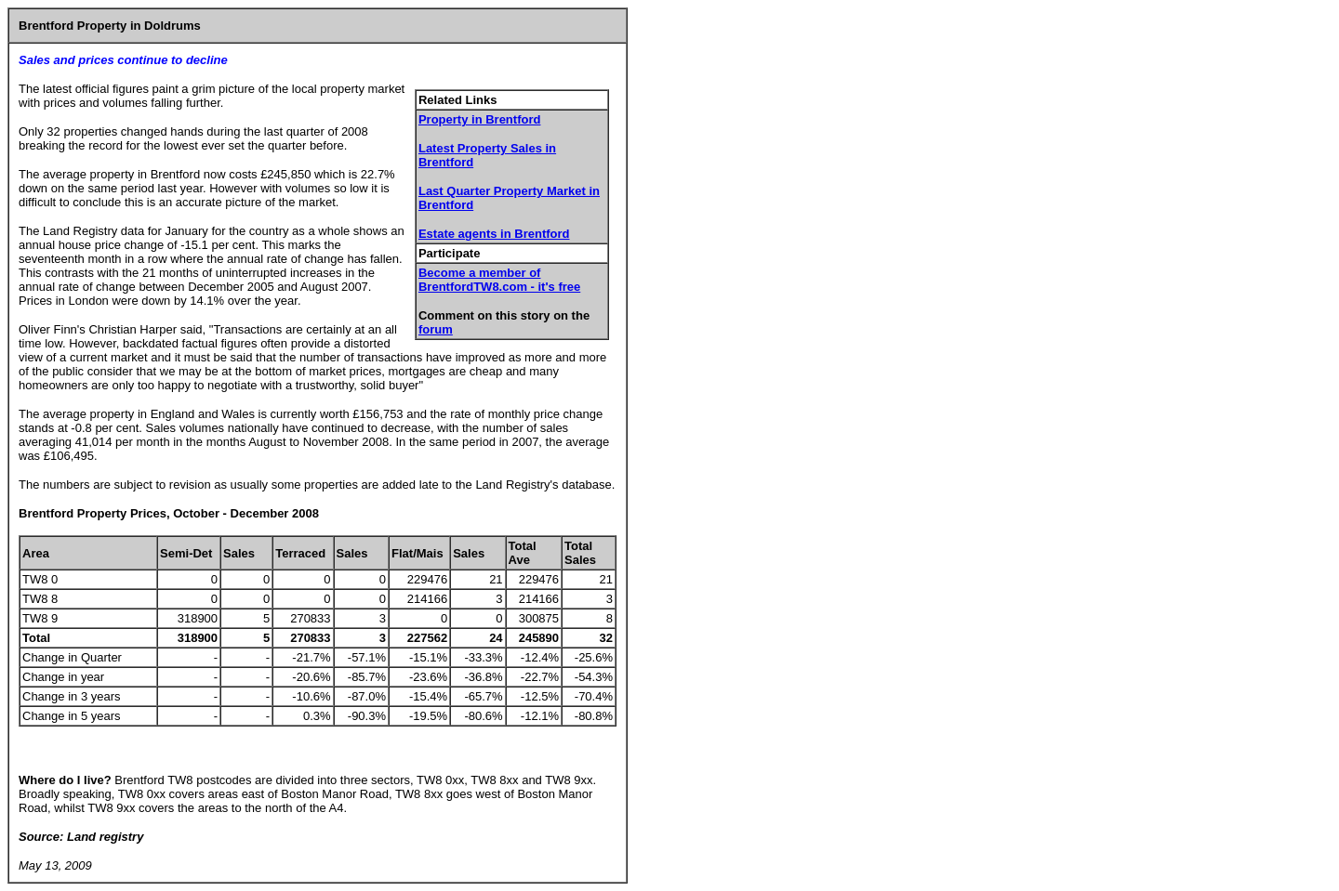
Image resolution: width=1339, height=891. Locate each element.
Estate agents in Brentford (494, 234)
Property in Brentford (479, 119)
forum (435, 329)
